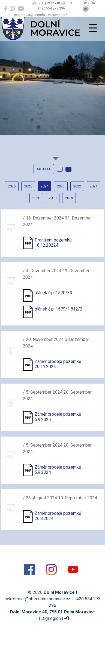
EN (93, 3)
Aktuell (44, 169)
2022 (77, 186)
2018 (69, 198)
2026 (12, 186)
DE (85, 9)
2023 (61, 186)
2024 (44, 186)
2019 (52, 198)
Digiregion (51, 618)
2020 (36, 198)
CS (85, 3)
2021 (93, 186)
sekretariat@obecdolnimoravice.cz (37, 598)
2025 (28, 186)
